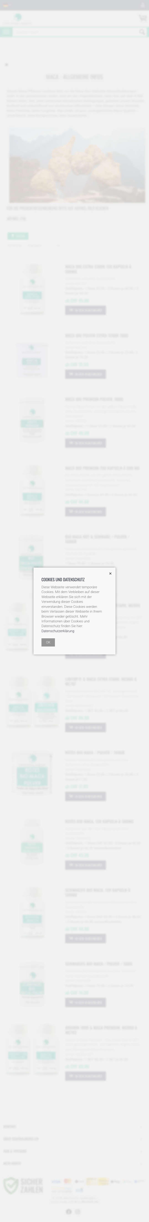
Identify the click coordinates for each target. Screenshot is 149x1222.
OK (48, 642)
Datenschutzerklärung (57, 631)
